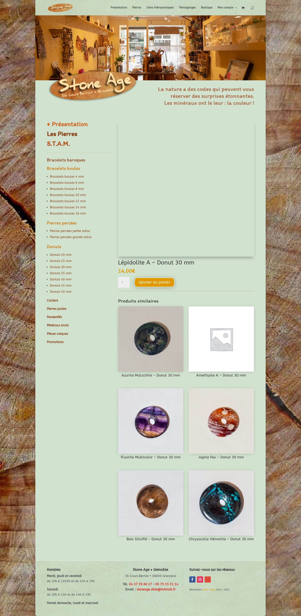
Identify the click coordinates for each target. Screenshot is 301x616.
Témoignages (187, 7)
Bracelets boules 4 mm (67, 176)
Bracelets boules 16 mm (68, 213)
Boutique (206, 7)
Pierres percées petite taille (70, 231)
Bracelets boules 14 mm (68, 207)
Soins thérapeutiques (160, 7)
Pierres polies (56, 309)
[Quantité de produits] (124, 282)
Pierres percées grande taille (71, 237)
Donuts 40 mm (61, 279)
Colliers (52, 300)
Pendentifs (54, 317)
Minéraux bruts (58, 325)
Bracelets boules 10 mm (68, 195)
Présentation (119, 7)
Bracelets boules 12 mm (68, 201)
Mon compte (225, 7)
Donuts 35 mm (61, 273)
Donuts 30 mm (61, 267)
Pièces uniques (57, 334)
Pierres (136, 7)
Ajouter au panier (154, 282)
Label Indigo (208, 589)
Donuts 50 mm (61, 291)
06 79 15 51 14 (166, 584)
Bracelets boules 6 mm (67, 183)
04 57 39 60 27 (140, 584)
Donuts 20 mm (61, 255)
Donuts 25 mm (61, 261)
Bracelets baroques (66, 160)
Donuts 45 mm (61, 285)
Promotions (55, 342)
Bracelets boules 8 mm (67, 189)
